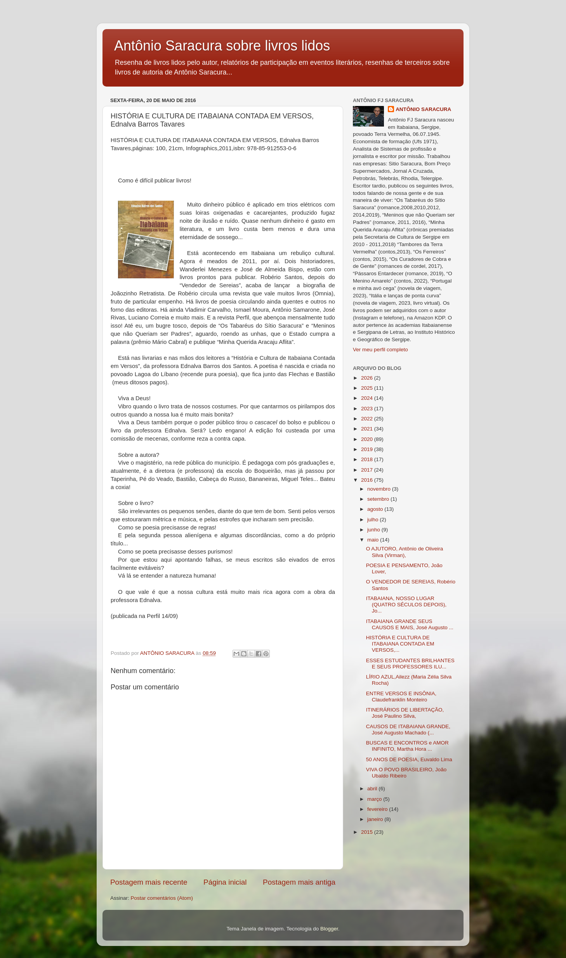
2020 (367, 439)
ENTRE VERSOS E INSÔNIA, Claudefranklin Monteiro (401, 697)
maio (373, 540)
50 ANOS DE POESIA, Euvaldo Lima (409, 759)
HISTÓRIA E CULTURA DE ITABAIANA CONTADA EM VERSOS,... (400, 644)
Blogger (329, 929)
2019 (367, 449)
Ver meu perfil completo (380, 349)
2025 (367, 388)
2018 (367, 459)
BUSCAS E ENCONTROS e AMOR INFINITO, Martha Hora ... (407, 746)
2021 (367, 429)
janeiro (375, 819)
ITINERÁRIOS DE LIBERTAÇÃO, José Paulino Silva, (405, 713)
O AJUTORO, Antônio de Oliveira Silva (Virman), (404, 552)
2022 (367, 419)
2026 (367, 378)
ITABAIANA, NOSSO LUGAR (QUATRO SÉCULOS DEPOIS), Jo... (406, 604)
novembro (379, 489)
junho (374, 530)
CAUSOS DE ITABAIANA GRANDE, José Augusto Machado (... (408, 730)
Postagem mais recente (148, 882)
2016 (367, 480)
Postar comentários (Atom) (162, 898)
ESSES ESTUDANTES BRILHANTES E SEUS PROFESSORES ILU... (410, 664)
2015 (367, 832)
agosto (375, 509)
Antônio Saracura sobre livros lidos (222, 46)
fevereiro (378, 809)
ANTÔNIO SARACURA (423, 109)
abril (372, 788)
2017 (367, 470)
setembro (379, 499)
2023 (367, 408)
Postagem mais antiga (299, 882)
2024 (367, 398)
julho (373, 519)
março (375, 799)
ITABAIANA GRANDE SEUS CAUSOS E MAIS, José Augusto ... (409, 624)
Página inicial (225, 882)
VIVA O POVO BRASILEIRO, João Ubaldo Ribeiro (406, 773)
